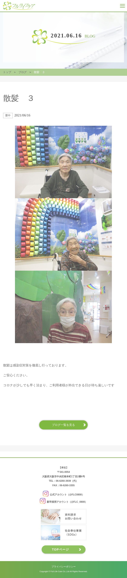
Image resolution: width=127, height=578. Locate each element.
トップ (7, 72)
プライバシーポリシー (63, 566)
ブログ (22, 72)
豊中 (8, 115)
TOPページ (60, 549)
